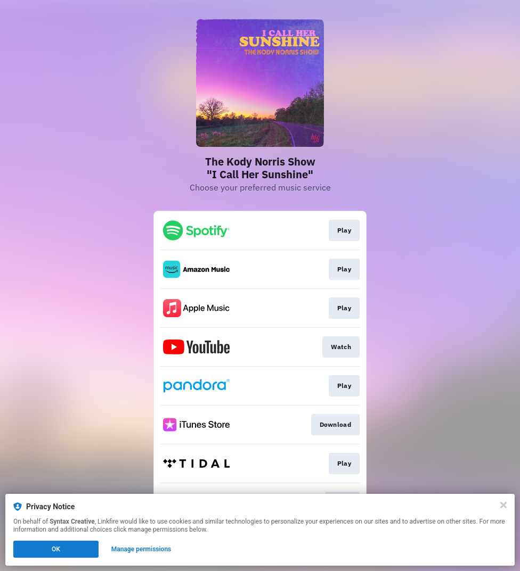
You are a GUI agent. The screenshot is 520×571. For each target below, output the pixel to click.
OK (56, 549)
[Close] (503, 505)
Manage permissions (141, 549)
